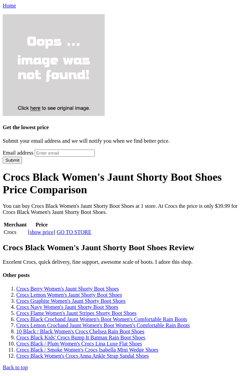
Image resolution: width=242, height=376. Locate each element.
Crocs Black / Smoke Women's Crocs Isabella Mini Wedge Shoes (87, 350)
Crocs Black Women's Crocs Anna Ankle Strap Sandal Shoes (82, 356)
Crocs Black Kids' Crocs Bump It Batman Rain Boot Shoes (80, 337)
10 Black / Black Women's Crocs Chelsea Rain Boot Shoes (80, 331)
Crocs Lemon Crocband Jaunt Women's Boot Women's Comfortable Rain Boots (103, 325)
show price (42, 232)
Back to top (15, 367)
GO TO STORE (74, 232)
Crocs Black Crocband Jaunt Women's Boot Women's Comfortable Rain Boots (101, 319)
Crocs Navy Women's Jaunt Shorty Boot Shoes (67, 307)
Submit (12, 160)
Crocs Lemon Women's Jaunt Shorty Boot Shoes (69, 295)
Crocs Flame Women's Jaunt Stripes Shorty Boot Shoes (76, 313)
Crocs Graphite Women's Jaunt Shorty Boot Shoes (70, 301)
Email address (18, 153)
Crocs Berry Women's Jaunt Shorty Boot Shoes (67, 289)
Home (9, 5)
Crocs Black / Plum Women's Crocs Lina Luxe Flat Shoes (79, 344)
